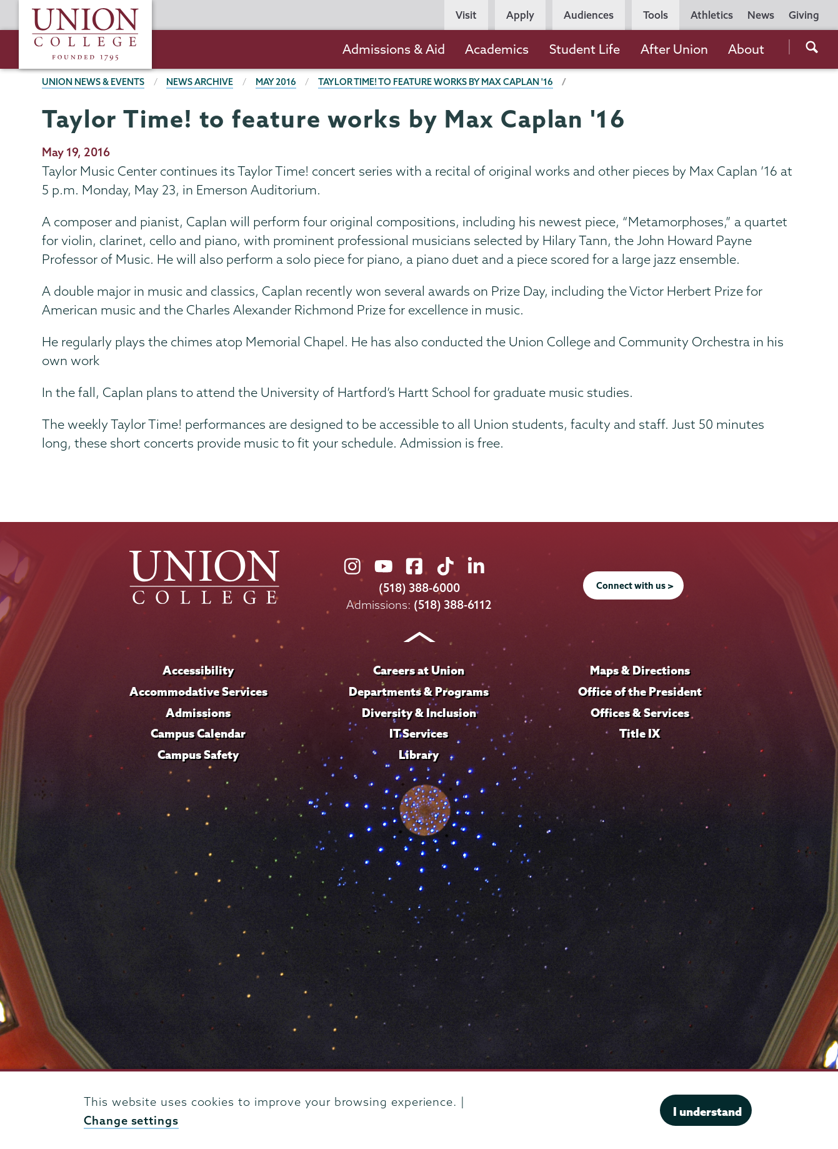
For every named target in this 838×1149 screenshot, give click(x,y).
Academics (497, 49)
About (746, 49)
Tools (655, 15)
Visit (466, 15)
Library (419, 754)
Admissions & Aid (393, 49)
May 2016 (276, 82)
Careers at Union (418, 670)
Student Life (584, 49)
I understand (707, 1111)
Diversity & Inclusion (419, 712)
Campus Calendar (198, 733)
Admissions (198, 712)
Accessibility (198, 670)
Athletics (712, 15)
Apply (520, 15)
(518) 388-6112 (453, 605)
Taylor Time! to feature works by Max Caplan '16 (435, 82)
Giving (804, 15)
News (760, 15)
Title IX (639, 733)
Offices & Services (640, 712)
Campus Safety (198, 754)
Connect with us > (635, 585)
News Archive (199, 82)
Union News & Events (93, 82)
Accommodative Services (198, 691)
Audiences (589, 15)
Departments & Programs (419, 691)
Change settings (131, 1120)
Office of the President (640, 691)
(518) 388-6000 (419, 588)
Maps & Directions (640, 670)
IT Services (418, 733)
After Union (674, 49)
